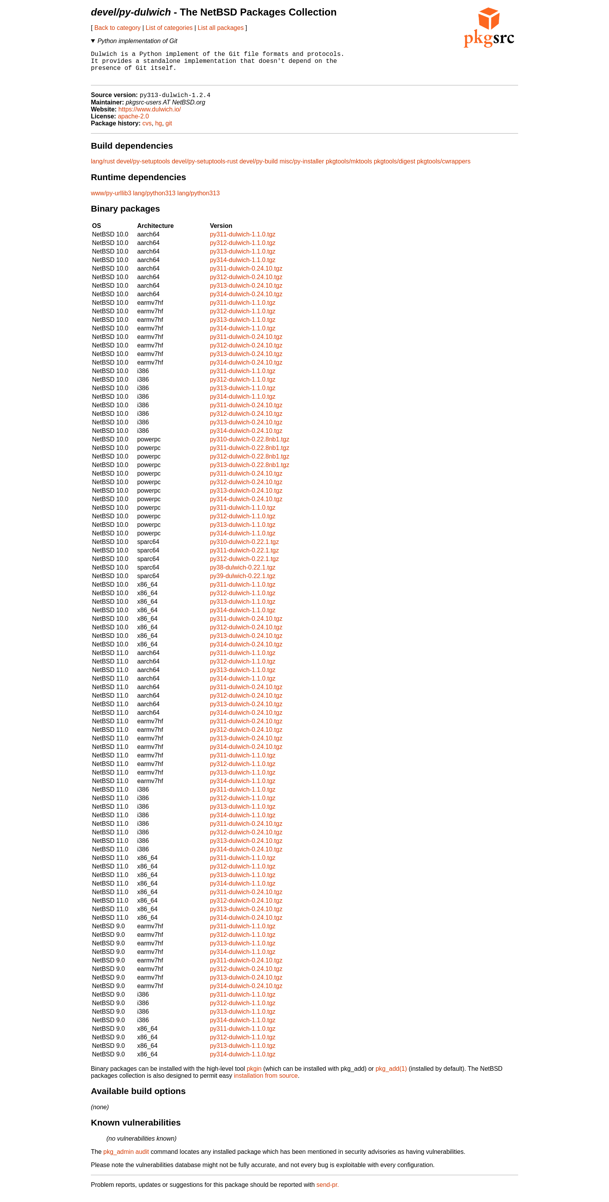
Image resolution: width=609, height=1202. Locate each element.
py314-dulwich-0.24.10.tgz (246, 301)
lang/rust (103, 168)
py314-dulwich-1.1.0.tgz (242, 267)
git (168, 130)
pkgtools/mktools (349, 168)
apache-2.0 (133, 123)
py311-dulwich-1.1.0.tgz (242, 241)
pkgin (254, 1076)
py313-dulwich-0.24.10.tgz (246, 293)
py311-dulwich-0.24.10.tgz (246, 276)
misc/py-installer (302, 168)
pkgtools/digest (394, 168)
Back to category (117, 27)
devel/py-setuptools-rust (205, 168)
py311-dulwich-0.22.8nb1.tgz (249, 455)
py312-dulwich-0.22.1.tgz (244, 566)
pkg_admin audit (126, 1159)
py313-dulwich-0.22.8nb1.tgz (249, 472)
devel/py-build (258, 168)
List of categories (169, 27)
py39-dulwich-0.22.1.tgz (242, 583)
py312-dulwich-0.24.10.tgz (246, 284)
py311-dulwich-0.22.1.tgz (244, 557)
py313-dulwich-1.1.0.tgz (242, 258)
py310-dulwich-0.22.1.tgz (244, 549)
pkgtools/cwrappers (444, 168)
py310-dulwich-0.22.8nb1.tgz (249, 446)
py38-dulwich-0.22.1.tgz (242, 574)
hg (158, 130)
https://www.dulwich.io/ (149, 116)
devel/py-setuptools (143, 168)
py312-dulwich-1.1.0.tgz (242, 250)
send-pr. (328, 1192)
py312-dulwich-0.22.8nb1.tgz (249, 463)
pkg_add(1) (391, 1076)
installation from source (266, 1083)
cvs (147, 130)
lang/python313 (154, 200)
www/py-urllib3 (111, 200)
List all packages (221, 27)
